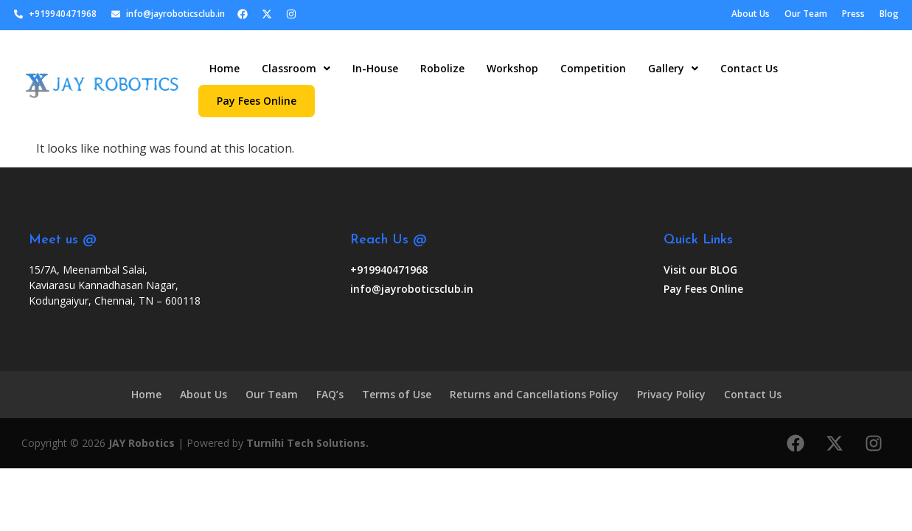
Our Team (272, 394)
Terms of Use (396, 394)
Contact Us (749, 68)
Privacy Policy (671, 394)
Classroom (296, 68)
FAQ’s (330, 394)
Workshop (512, 68)
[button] (296, 68)
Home (224, 68)
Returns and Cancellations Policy (534, 394)
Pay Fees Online (256, 101)
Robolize (442, 68)
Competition (593, 68)
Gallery (673, 68)
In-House (375, 68)
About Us (203, 394)
